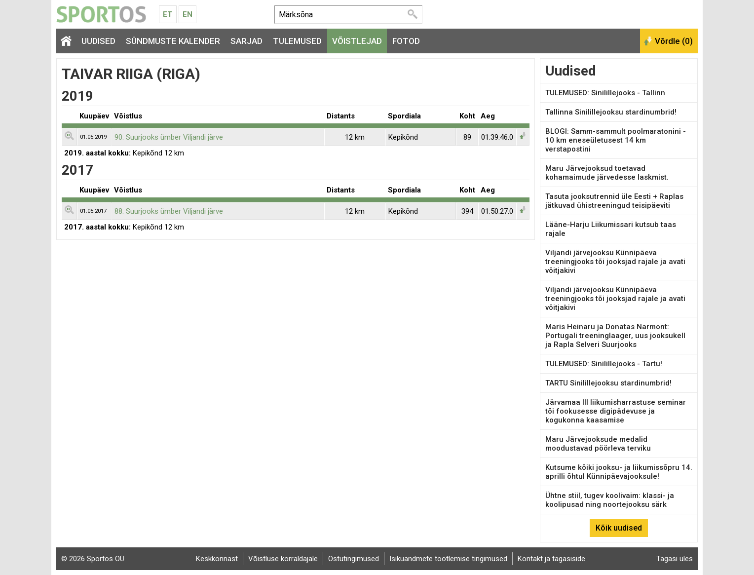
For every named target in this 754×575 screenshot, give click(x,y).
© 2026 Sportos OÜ (92, 558)
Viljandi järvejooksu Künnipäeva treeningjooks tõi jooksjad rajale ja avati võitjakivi (615, 261)
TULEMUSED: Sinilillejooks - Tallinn (605, 92)
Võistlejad (357, 41)
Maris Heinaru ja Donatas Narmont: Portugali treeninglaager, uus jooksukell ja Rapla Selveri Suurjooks (615, 335)
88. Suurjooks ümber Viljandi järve (168, 211)
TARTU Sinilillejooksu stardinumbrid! (608, 383)
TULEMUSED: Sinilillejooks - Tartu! (603, 363)
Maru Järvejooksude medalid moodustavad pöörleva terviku (598, 444)
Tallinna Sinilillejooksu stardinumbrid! (611, 112)
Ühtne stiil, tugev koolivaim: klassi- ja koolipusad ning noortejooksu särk (609, 500)
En (187, 14)
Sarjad (246, 41)
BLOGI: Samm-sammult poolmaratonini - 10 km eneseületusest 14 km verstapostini (615, 140)
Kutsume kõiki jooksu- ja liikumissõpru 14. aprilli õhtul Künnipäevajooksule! (618, 472)
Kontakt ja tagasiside (551, 558)
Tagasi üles (674, 558)
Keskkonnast (217, 558)
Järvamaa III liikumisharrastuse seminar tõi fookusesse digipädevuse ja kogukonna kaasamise (615, 411)
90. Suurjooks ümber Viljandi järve (168, 137)
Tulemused (297, 41)
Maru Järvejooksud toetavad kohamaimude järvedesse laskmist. (607, 173)
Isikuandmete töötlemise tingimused (448, 558)
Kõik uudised (619, 528)
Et (167, 14)
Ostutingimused (353, 558)
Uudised (98, 41)
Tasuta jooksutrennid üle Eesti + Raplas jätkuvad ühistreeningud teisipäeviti (614, 201)
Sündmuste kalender (173, 41)
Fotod (406, 41)
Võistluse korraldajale (283, 558)
